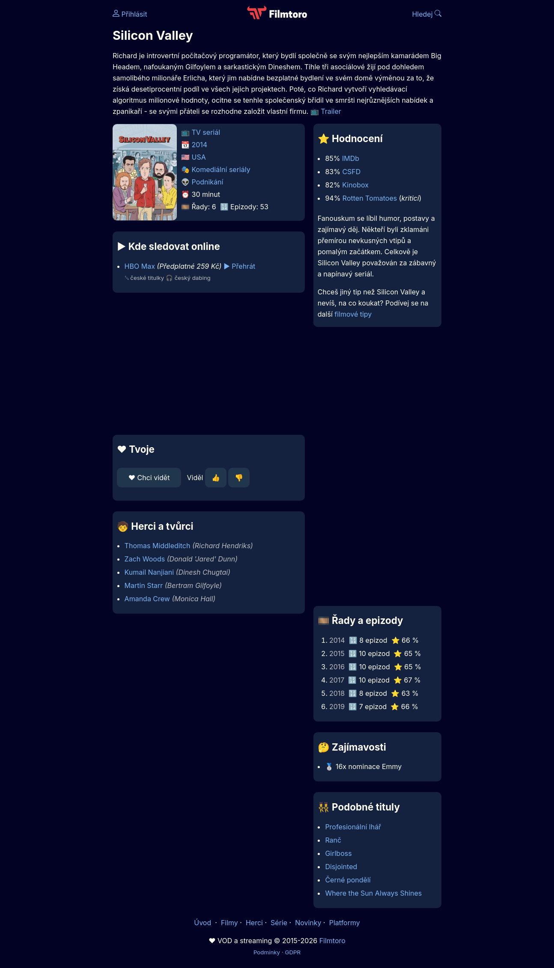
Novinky (308, 922)
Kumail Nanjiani (149, 572)
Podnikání (207, 182)
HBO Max (140, 266)
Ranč (333, 840)
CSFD (351, 171)
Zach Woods (145, 559)
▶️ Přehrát (239, 266)
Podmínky (266, 952)
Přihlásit (130, 14)
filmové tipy (353, 314)
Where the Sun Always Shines (373, 893)
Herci (254, 922)
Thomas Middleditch (158, 545)
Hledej (426, 14)
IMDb (350, 158)
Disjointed (341, 866)
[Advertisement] (209, 364)
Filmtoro (332, 940)
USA (199, 157)
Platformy (344, 922)
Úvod (203, 922)
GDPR (293, 952)
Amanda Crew (147, 598)
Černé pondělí (347, 880)
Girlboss (338, 853)
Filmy (229, 922)
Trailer (331, 111)
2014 (200, 144)
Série (279, 922)
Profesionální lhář (353, 827)
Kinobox (355, 185)
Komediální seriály (221, 169)
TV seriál (206, 132)
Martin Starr (144, 585)
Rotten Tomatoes (370, 198)
